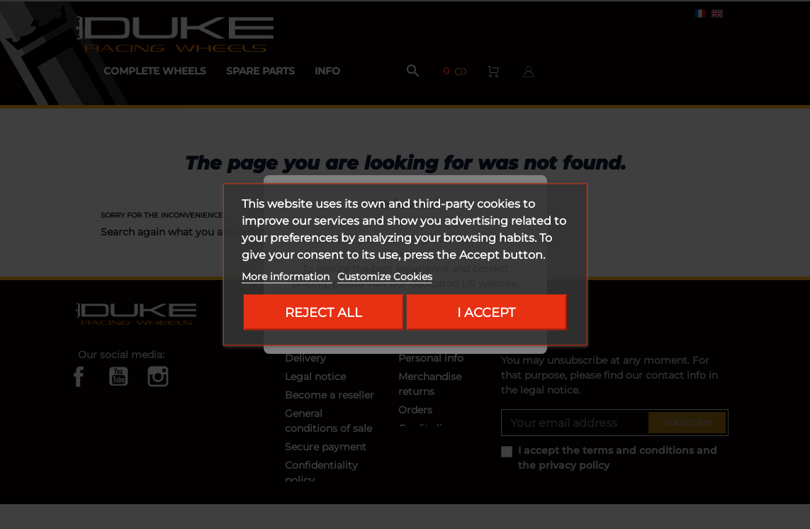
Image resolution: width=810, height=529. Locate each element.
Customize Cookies (384, 276)
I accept (486, 312)
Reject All (323, 312)
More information (287, 276)
